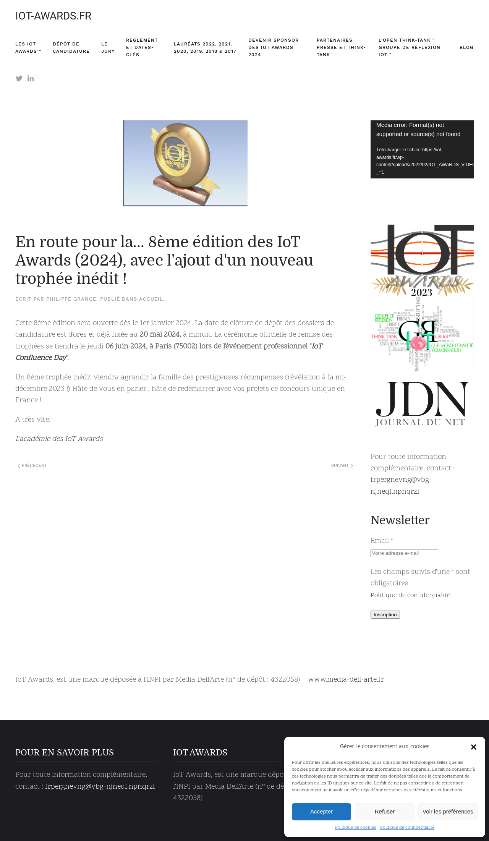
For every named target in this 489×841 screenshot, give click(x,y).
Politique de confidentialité (407, 828)
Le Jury (108, 47)
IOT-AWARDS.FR (53, 16)
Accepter (321, 811)
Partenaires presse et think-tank (341, 47)
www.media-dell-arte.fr (346, 680)
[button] (474, 747)
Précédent (32, 465)
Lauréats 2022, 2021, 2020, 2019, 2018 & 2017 (205, 47)
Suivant (342, 465)
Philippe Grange (71, 299)
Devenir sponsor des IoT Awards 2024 (273, 47)
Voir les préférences (448, 811)
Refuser (385, 811)
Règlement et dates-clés (142, 47)
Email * (382, 541)
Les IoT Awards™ (28, 47)
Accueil (151, 299)
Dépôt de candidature (71, 47)
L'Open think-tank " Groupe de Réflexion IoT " (409, 47)
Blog (467, 47)
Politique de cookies (355, 828)
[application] (422, 149)
